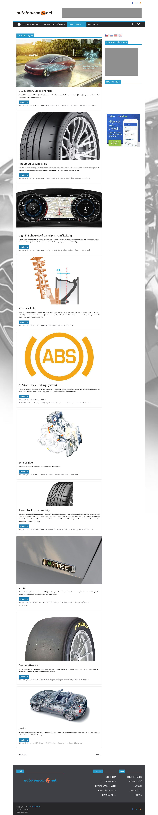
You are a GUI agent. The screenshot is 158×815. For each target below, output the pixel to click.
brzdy (71, 403)
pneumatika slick (65, 680)
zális (61, 325)
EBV (43, 403)
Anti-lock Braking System (34, 403)
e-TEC (22, 587)
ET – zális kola (27, 308)
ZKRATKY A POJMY (109, 795)
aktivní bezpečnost (54, 403)
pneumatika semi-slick (66, 178)
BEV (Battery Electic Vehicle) (36, 90)
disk (51, 325)
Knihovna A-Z (93, 24)
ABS (21, 403)
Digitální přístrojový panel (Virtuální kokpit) (45, 235)
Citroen (50, 475)
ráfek (58, 325)
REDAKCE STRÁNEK (134, 777)
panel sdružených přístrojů (60, 250)
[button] (39, 24)
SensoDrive (26, 462)
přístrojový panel (74, 250)
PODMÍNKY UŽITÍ (135, 781)
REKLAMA (138, 795)
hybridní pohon (73, 602)
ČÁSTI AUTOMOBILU (108, 781)
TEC (52, 602)
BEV (49, 105)
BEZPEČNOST (111, 777)
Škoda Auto (87, 602)
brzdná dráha (64, 403)
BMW (49, 743)
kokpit (49, 250)
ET (48, 325)
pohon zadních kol (62, 743)
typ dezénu (77, 178)
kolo (54, 325)
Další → (98, 754)
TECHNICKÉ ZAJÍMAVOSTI (106, 790)
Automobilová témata (53, 24)
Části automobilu (30, 24)
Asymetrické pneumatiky (34, 510)
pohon (80, 602)
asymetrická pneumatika (55, 529)
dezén (49, 178)
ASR (24, 403)
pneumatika (55, 178)
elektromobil (73, 105)
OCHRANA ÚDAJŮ (135, 790)
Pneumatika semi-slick (33, 163)
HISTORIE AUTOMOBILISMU (105, 786)
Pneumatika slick (29, 665)
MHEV (49, 602)
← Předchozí (21, 754)
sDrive (23, 728)
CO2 (52, 105)
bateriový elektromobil (61, 105)
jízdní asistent (78, 403)
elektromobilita (82, 105)
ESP (46, 403)
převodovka (64, 475)
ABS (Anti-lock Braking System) (38, 385)
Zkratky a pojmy (75, 24)
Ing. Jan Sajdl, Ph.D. (26, 105)
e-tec (55, 602)
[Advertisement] (102, 13)
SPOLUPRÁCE (137, 786)
